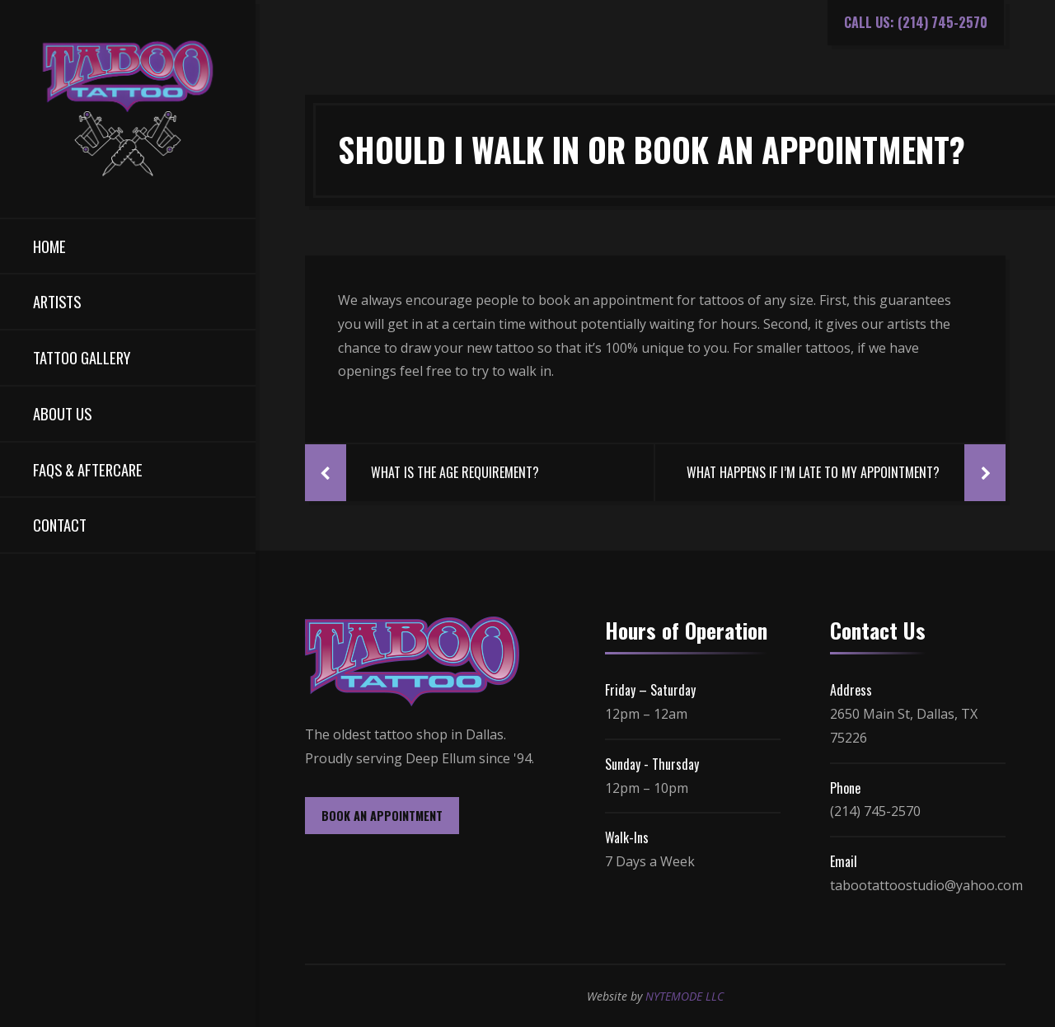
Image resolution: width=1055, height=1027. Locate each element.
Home (49, 246)
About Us (62, 413)
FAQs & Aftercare (88, 469)
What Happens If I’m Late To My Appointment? (813, 472)
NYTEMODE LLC (684, 996)
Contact (60, 525)
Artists (57, 301)
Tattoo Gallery (81, 357)
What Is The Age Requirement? (455, 472)
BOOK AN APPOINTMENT (382, 815)
